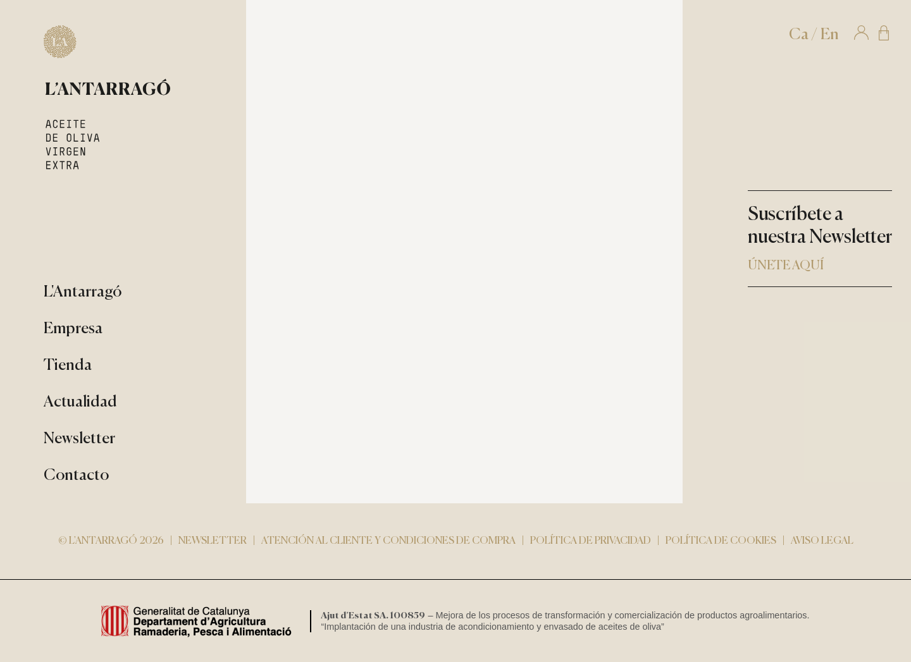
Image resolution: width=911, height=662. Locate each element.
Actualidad (80, 402)
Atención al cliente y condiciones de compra (388, 541)
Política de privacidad (590, 541)
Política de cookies (721, 541)
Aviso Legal (822, 541)
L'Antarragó (82, 292)
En (830, 35)
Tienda (68, 366)
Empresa (73, 329)
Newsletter (79, 439)
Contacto (76, 476)
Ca (799, 35)
